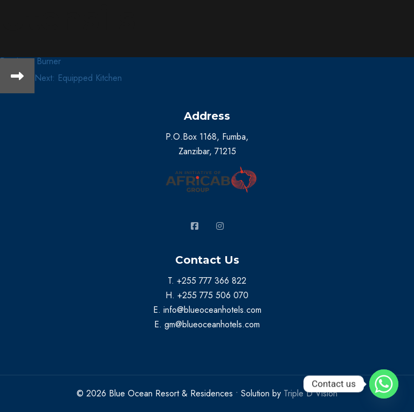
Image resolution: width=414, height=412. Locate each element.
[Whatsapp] (383, 384)
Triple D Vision (310, 393)
